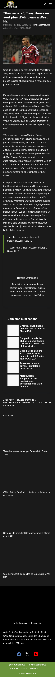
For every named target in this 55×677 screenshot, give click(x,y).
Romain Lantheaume (41, 25)
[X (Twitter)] (27, 654)
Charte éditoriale (37, 665)
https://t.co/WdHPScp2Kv (19, 241)
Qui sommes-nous (17, 665)
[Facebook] (19, 654)
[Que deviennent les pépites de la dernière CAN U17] (27, 556)
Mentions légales (18, 669)
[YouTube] (36, 654)
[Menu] (50, 4)
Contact (34, 669)
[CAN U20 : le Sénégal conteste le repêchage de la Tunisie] (27, 474)
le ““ (34, 99)
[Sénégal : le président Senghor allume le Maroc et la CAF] (27, 515)
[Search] (45, 4)
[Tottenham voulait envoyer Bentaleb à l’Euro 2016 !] (27, 433)
